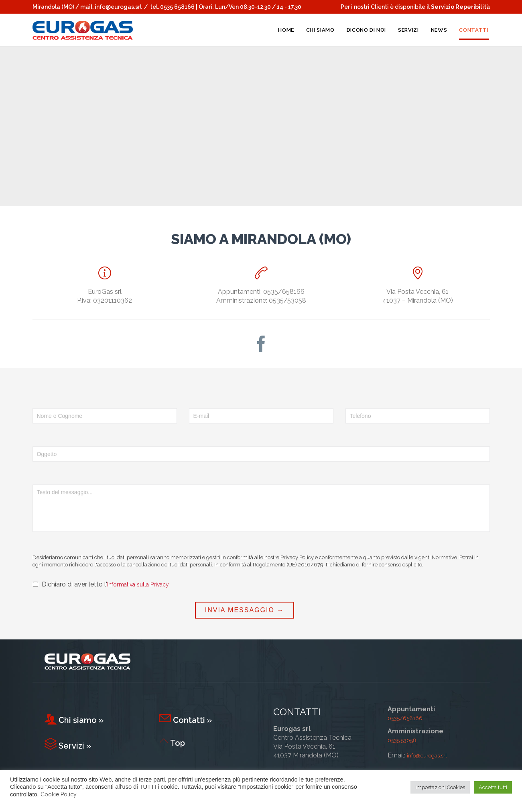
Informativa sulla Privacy (138, 616)
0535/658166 (405, 718)
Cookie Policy (59, 794)
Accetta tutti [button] (493, 787)
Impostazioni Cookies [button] (440, 787)
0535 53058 (402, 740)
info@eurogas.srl (118, 7)
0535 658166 (177, 7)
